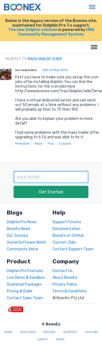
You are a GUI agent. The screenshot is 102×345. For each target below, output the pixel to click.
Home (8, 332)
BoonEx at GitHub (68, 235)
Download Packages (24, 284)
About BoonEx (65, 277)
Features (28, 332)
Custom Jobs (64, 242)
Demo (60, 339)
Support (70, 332)
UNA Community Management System (56, 32)
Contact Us (62, 271)
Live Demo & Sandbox (26, 277)
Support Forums (66, 222)
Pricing (49, 332)
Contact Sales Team (25, 298)
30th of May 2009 (55, 70)
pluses (65, 143)
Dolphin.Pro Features (25, 271)
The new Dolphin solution (32, 29)
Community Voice (22, 249)
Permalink (22, 143)
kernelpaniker (26, 70)
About (43, 339)
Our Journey (17, 235)
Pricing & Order (20, 291)
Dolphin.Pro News (22, 222)
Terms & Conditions (69, 291)
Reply (39, 143)
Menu (90, 4)
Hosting (91, 332)
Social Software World (26, 242)
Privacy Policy (64, 284)
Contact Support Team (73, 249)
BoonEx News (18, 228)
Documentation (66, 228)
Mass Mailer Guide (44, 59)
